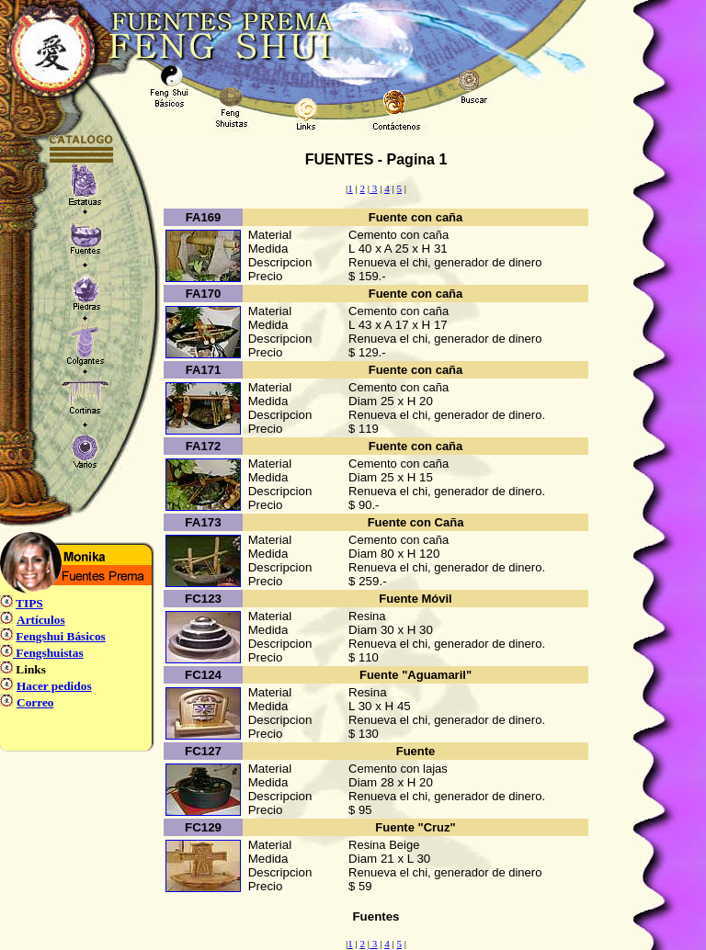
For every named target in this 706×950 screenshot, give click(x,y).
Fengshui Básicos (60, 636)
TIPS (29, 603)
